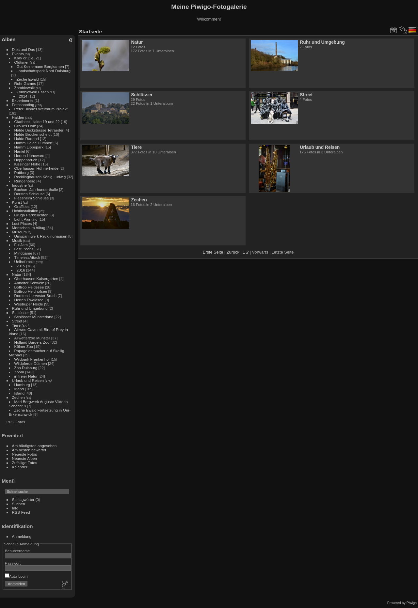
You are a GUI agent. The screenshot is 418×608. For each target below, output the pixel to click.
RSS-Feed (21, 512)
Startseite (90, 31)
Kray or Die (24, 58)
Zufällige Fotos (24, 462)
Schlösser (20, 312)
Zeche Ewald (28, 79)
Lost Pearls (24, 249)
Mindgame (23, 253)
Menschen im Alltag (28, 228)
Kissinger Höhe (27, 164)
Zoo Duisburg (26, 368)
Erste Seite (213, 252)
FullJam (21, 244)
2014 (23, 96)
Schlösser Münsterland (34, 317)
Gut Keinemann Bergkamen (40, 66)
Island (19, 393)
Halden (18, 117)
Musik (17, 240)
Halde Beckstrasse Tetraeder (39, 130)
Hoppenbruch (26, 160)
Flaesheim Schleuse (31, 198)
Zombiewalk (24, 88)
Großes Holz (25, 126)
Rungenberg (25, 181)
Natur (17, 274)
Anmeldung (22, 536)
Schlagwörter (23, 499)
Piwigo (412, 603)
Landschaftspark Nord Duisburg (44, 71)
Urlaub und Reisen (28, 380)
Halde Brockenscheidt (33, 134)
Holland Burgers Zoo (32, 342)
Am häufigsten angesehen (34, 446)
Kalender (19, 467)
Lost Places (22, 223)
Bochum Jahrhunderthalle (36, 189)
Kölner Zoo (23, 346)
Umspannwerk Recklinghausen (40, 236)
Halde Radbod (26, 138)
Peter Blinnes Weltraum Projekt (41, 109)
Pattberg (21, 172)
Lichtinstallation (25, 211)
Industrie (19, 185)
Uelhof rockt (24, 261)
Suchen (18, 504)
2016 (21, 270)
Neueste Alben (24, 458)
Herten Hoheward (29, 155)
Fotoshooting (23, 104)
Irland (19, 389)
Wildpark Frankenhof (32, 359)
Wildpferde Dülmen (30, 363)
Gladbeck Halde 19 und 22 (37, 121)
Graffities (22, 206)
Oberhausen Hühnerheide (36, 168)
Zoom (19, 372)
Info (15, 508)
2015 (21, 266)
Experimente (23, 100)
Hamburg (22, 384)
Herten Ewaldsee (29, 300)
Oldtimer (21, 62)
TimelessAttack (27, 257)
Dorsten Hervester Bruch (35, 295)
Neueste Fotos (24, 454)
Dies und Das (23, 49)
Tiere (16, 325)
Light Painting (26, 219)
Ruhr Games (25, 83)
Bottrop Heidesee (29, 287)
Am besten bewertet (29, 450)
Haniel (19, 151)
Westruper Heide (28, 304)
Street (17, 321)
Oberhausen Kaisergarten (36, 278)
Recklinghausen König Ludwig (40, 177)
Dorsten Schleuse (29, 194)
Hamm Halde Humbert (33, 143)
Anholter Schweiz (29, 283)
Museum (19, 232)
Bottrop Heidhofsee (30, 291)
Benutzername (17, 551)
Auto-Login (16, 576)
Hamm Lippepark (29, 147)
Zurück (233, 252)
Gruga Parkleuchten (31, 215)
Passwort (13, 563)
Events (18, 54)
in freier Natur (26, 376)
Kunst (17, 202)
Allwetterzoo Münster (32, 338)
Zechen (18, 397)
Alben (9, 39)
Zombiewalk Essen (33, 92)
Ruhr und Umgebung (30, 308)
